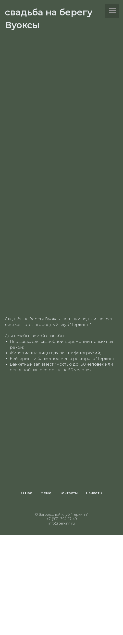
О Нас (26, 493)
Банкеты (94, 493)
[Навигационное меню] (112, 10)
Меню (45, 493)
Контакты (69, 493)
